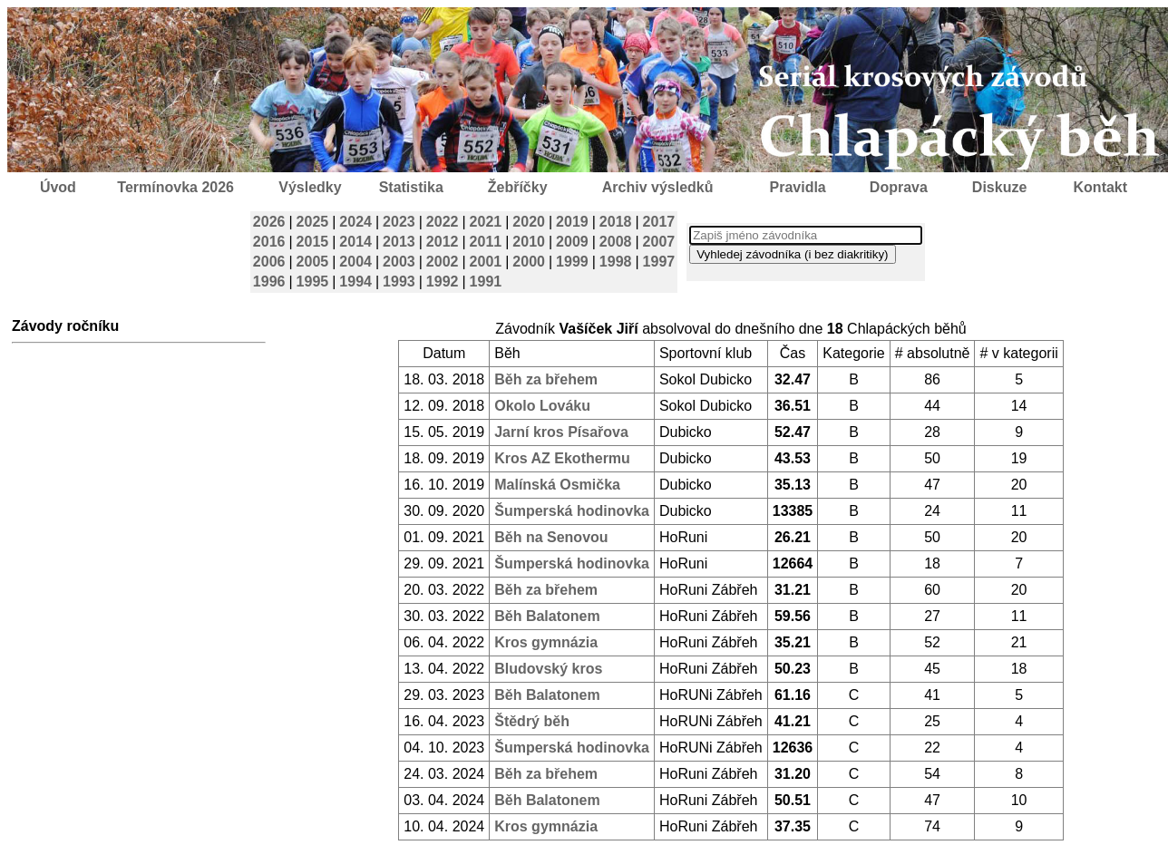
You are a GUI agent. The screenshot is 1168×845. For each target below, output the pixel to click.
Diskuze (999, 187)
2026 (269, 221)
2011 (486, 241)
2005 (313, 261)
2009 (572, 241)
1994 (355, 281)
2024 (355, 221)
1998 (615, 261)
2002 (442, 261)
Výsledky (309, 187)
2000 (528, 261)
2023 (399, 221)
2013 (399, 241)
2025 (313, 221)
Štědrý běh (531, 721)
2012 (442, 241)
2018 (615, 221)
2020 (528, 221)
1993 (399, 281)
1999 (572, 261)
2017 (659, 221)
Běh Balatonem (546, 616)
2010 (528, 241)
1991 (486, 281)
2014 (355, 241)
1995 (313, 281)
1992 (442, 281)
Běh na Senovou (551, 537)
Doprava (899, 187)
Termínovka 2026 (175, 187)
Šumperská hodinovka (571, 511)
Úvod (58, 187)
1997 (659, 261)
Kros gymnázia (546, 642)
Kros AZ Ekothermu (562, 458)
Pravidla (797, 187)
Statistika (411, 187)
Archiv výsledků (658, 187)
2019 (572, 221)
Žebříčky (518, 187)
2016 (269, 241)
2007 (659, 241)
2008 (615, 241)
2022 (442, 221)
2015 (313, 241)
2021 (486, 221)
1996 (269, 281)
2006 (269, 261)
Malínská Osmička (557, 484)
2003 (399, 261)
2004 (355, 261)
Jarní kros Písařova (561, 432)
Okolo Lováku (542, 405)
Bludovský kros (548, 668)
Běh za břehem (546, 379)
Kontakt (1101, 187)
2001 (486, 261)
